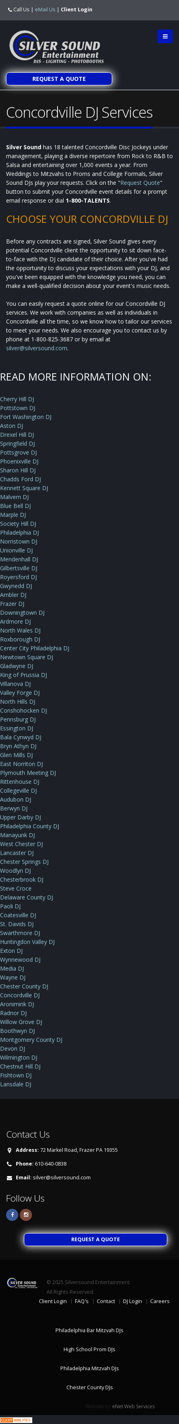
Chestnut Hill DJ (20, 1066)
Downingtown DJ (22, 612)
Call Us (21, 9)
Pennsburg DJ (18, 719)
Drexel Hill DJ (17, 434)
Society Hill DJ (18, 523)
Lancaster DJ (17, 853)
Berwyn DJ (14, 808)
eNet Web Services (133, 1406)
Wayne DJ (13, 977)
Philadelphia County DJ (29, 826)
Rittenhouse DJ (19, 781)
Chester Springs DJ (24, 861)
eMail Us (45, 9)
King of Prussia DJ (23, 675)
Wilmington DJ (18, 1057)
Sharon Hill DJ (18, 470)
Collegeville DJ (18, 790)
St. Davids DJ (17, 924)
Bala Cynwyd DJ (20, 737)
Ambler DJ (13, 595)
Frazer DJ (12, 603)
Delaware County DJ (26, 897)
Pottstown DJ (17, 408)
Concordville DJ (20, 995)
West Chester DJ (21, 844)
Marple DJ (13, 514)
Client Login (76, 9)
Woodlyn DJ (15, 870)
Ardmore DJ (15, 621)
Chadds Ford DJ (20, 479)
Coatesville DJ (18, 915)
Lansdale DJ (15, 1084)
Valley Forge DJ (20, 692)
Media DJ (12, 968)
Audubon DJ (15, 799)
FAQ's (82, 1301)
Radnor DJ (13, 1013)
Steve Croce (16, 888)
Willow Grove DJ (21, 1022)
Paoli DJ (10, 906)
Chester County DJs (89, 1387)
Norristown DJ (18, 541)
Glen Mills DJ (16, 755)
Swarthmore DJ (20, 933)
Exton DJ (11, 950)
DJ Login (132, 1301)
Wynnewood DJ (20, 959)
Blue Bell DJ (15, 506)
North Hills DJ (17, 701)
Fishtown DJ (16, 1075)
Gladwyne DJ (16, 666)
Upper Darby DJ (20, 817)
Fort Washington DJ (25, 417)
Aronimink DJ (17, 1004)
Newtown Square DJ (26, 657)
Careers (160, 1301)
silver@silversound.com (36, 348)
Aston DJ (11, 426)
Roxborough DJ (20, 639)
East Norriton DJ (21, 764)
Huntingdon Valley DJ (27, 942)
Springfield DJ (17, 443)
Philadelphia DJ (19, 532)
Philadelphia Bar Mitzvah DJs (89, 1330)
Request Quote (140, 182)
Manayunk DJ (17, 835)
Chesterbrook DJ (21, 879)
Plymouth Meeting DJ (28, 773)
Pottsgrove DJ (18, 452)
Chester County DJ (24, 986)
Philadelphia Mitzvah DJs (89, 1368)
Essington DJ (16, 728)
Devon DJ (12, 1048)
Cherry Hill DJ (17, 399)
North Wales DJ (20, 630)
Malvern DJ (14, 497)
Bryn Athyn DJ (18, 746)
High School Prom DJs (89, 1349)
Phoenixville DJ (19, 461)
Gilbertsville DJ (18, 568)
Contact (106, 1301)
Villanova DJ (15, 684)
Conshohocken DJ (23, 710)
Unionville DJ (16, 550)
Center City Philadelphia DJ (34, 648)
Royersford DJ (18, 577)
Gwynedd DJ (16, 586)
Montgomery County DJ (31, 1039)
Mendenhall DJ (19, 559)
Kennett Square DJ (24, 488)
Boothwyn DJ (17, 1031)
